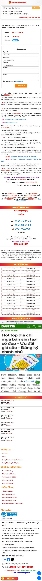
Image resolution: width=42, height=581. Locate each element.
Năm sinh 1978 (11, 281)
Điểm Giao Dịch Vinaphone (9, 497)
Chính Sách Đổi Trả (7, 480)
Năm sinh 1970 (11, 268)
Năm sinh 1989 (30, 297)
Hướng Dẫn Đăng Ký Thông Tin (10, 463)
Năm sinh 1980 (11, 284)
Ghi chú (5, 74)
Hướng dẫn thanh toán (11, 122)
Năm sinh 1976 (11, 278)
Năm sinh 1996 (11, 310)
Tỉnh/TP (5, 62)
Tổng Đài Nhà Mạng (7, 491)
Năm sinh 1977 (30, 278)
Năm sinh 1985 (30, 291)
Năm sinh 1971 (30, 268)
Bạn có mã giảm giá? (13, 81)
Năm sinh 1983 (30, 287)
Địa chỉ (5, 67)
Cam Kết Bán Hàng (7, 471)
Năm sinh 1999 (30, 313)
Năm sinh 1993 (30, 303)
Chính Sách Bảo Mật (7, 483)
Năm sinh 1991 (30, 300)
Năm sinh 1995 (30, 306)
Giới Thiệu (5, 453)
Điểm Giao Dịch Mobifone (9, 500)
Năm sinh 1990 (11, 300)
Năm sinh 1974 (11, 275)
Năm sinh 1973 (30, 272)
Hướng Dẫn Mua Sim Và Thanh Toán (12, 460)
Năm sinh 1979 (30, 281)
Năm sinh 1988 (11, 297)
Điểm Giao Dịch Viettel (8, 494)
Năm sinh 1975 (30, 275)
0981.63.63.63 (11, 578)
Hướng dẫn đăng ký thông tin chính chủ (15, 119)
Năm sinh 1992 (11, 303)
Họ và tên (6, 52)
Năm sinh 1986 (11, 294)
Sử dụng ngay (19, 81)
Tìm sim (36, 8)
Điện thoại (6, 57)
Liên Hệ (4, 456)
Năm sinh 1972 (11, 272)
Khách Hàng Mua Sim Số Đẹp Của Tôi (12, 503)
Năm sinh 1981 (30, 284)
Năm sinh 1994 (11, 306)
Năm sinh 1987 (30, 294)
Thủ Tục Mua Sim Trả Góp (9, 477)
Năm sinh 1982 (11, 287)
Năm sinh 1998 (11, 313)
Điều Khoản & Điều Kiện (8, 474)
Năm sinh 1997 (30, 310)
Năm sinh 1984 (11, 291)
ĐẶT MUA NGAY (21, 85)
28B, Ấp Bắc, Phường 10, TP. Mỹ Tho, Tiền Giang (23, 156)
